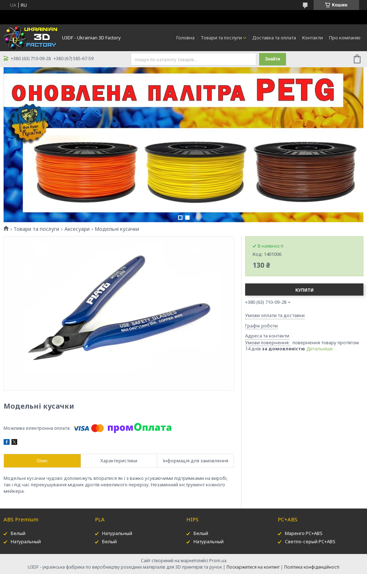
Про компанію (345, 37)
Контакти (312, 37)
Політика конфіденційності (311, 567)
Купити (304, 290)
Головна (185, 37)
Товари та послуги (221, 37)
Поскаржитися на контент (253, 567)
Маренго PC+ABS (304, 533)
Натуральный (26, 541)
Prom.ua (218, 561)
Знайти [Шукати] (272, 59)
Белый (18, 533)
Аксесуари (77, 229)
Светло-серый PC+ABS (310, 541)
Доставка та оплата (274, 37)
